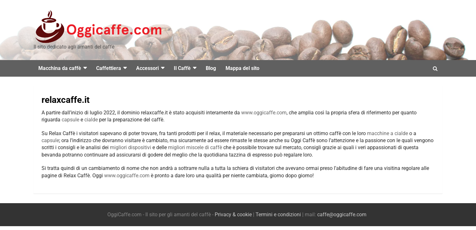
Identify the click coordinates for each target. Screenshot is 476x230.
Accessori (147, 68)
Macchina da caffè (59, 68)
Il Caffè (182, 68)
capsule (70, 120)
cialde (91, 120)
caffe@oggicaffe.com (341, 214)
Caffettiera (108, 68)
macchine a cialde (387, 133)
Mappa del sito (242, 68)
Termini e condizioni (278, 214)
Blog (211, 68)
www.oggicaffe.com (264, 113)
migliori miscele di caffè (195, 147)
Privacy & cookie (233, 214)
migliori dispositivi (130, 147)
